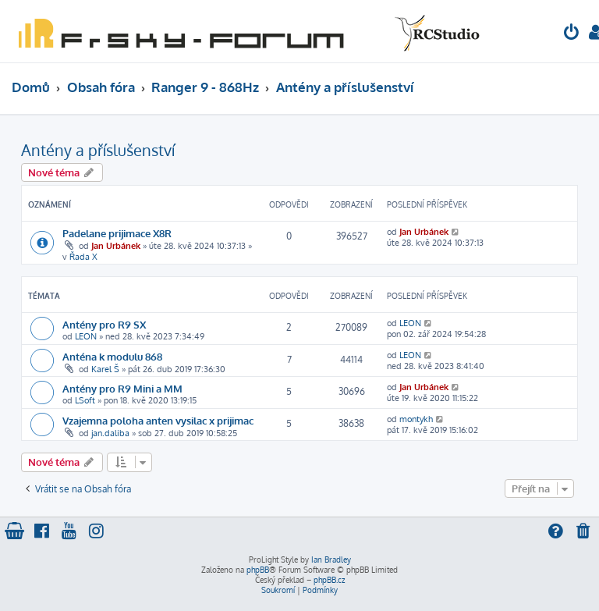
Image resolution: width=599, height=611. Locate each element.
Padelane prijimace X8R (117, 233)
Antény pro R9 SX (104, 324)
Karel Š (105, 369)
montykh (416, 419)
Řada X (83, 256)
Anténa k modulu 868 (112, 356)
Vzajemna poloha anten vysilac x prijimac (157, 420)
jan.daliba (110, 433)
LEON (86, 336)
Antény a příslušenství (98, 150)
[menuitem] (572, 33)
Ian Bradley (331, 559)
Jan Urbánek (115, 245)
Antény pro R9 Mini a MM (122, 388)
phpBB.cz (329, 579)
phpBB (257, 569)
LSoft (85, 400)
